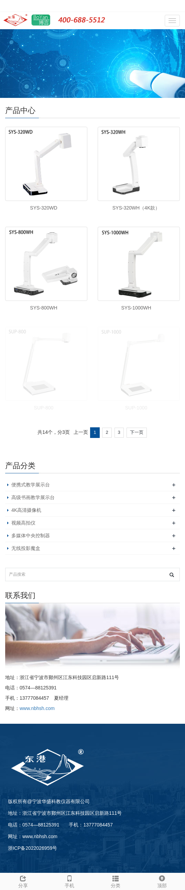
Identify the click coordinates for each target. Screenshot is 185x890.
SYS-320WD (43, 208)
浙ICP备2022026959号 (32, 848)
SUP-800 (44, 407)
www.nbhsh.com (37, 708)
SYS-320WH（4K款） (136, 208)
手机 (69, 880)
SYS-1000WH (136, 308)
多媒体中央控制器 (30, 535)
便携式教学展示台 (30, 484)
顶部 (162, 880)
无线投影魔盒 (25, 548)
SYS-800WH (43, 308)
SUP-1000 (136, 407)
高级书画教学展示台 (33, 497)
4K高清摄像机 (26, 510)
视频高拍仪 (23, 523)
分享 (23, 880)
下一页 (136, 432)
